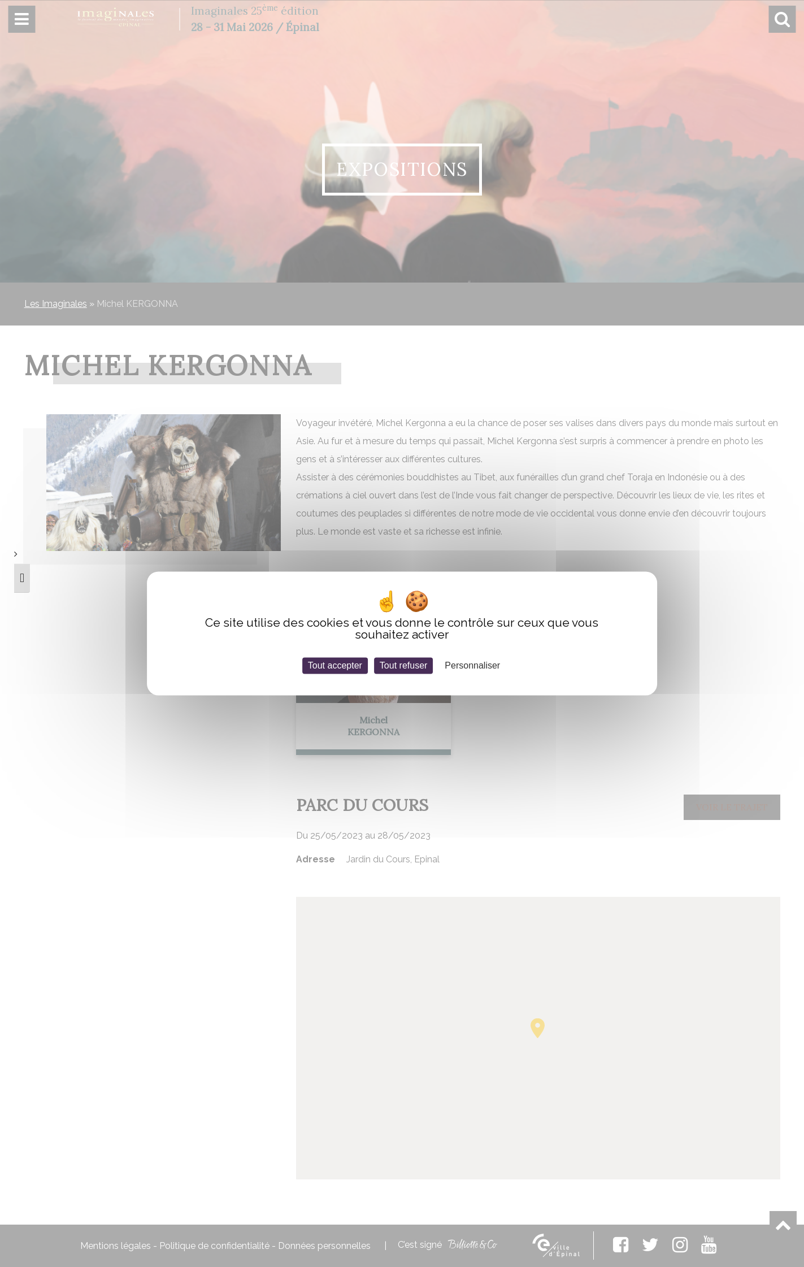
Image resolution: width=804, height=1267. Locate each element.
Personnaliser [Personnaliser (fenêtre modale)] (472, 665)
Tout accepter (335, 665)
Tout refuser (403, 665)
